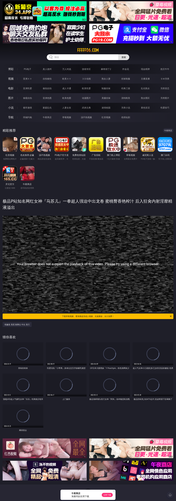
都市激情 (27, 107)
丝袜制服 (125, 78)
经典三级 (125, 88)
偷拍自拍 (47, 88)
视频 (11, 78)
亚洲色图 (47, 98)
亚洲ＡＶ (27, 78)
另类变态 (164, 88)
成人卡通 (66, 88)
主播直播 (145, 78)
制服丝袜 (106, 88)
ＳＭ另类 (164, 78)
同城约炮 (27, 117)
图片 (11, 98)
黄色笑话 (145, 107)
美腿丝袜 (106, 98)
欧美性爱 (86, 88)
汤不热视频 (86, 117)
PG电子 (27, 69)
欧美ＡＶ (66, 78)
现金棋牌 (145, 69)
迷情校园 (106, 107)
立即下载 (107, 495)
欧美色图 (66, 98)
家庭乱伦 (47, 107)
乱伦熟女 (145, 88)
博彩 (11, 69)
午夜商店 (47, 117)
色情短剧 (125, 117)
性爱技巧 (164, 107)
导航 (11, 117)
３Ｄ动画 (86, 78)
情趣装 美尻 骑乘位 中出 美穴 (17, 324)
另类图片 (164, 98)
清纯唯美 (125, 98)
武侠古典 (86, 107)
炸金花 (125, 69)
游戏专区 (86, 69)
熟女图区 (145, 98)
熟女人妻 (106, 78)
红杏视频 (106, 117)
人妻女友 (66, 107)
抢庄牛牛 (164, 69)
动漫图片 (86, 98)
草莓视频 (66, 117)
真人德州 (47, 69)
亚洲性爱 (27, 88)
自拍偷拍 (47, 78)
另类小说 (125, 107)
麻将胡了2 (106, 69)
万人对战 (66, 69)
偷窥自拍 (27, 98)
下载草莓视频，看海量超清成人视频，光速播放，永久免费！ (117, 316)
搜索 (124, 57)
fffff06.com (88, 50)
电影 (11, 88)
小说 (11, 107)
